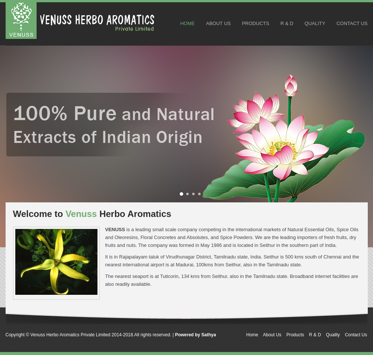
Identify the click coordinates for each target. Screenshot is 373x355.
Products (255, 23)
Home (187, 23)
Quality (315, 23)
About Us (218, 23)
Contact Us (351, 23)
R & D (286, 23)
